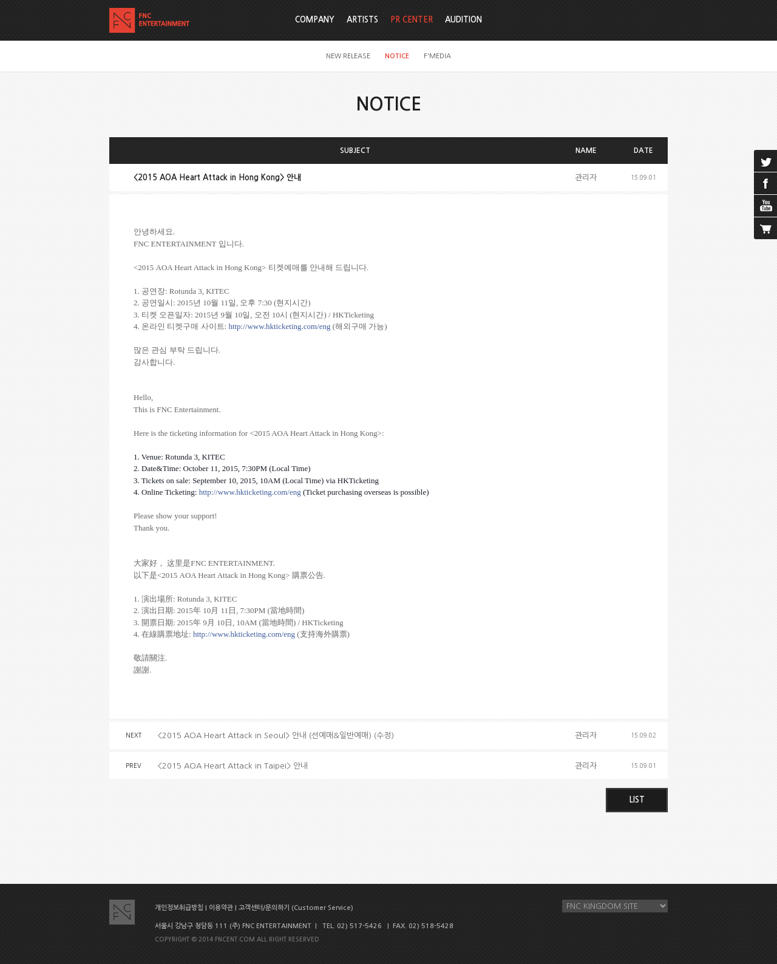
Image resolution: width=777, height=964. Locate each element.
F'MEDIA (437, 56)
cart (765, 228)
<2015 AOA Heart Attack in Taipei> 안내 (233, 766)
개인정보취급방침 (179, 908)
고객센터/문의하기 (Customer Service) (296, 908)
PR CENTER (411, 20)
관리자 (586, 178)
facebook (765, 183)
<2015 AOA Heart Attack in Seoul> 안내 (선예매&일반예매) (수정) (276, 735)
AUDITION (463, 20)
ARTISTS (362, 20)
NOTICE (397, 56)
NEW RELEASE (348, 56)
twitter (765, 161)
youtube (765, 206)
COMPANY (314, 20)
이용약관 (221, 908)
